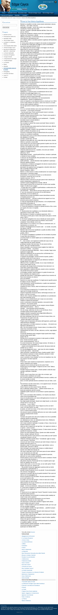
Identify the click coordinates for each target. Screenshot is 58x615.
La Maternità (25, 551)
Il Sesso (23, 547)
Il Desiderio (24, 545)
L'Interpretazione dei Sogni (10, 58)
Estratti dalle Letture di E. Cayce (9, 17)
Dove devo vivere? (26, 564)
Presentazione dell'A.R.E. (10, 36)
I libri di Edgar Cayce (48, 13)
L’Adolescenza (25, 559)
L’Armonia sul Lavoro (27, 566)
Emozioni (19, 17)
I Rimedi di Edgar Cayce (34, 13)
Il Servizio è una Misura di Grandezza (31, 585)
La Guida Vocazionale (27, 570)
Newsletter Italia (22, 13)
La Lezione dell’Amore (27, 541)
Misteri (5, 64)
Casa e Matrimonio (26, 576)
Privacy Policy (4, 605)
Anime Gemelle (25, 578)
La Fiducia (24, 598)
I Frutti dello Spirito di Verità (28, 581)
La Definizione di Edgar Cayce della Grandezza (33, 583)
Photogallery (7, 71)
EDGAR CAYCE (12, 13)
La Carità (24, 589)
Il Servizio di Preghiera (7, 15)
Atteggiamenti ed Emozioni (28, 536)
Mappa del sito (20, 612)
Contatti (25, 15)
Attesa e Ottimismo (26, 600)
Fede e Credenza (26, 596)
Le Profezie (6, 62)
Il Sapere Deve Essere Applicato (29, 591)
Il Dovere (24, 587)
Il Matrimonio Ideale (26, 560)
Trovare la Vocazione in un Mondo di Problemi (33, 572)
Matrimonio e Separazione (28, 574)
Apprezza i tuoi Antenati (27, 595)
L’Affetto (24, 543)
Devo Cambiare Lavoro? (27, 568)
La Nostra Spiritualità (9, 53)
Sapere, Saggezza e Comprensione (30, 593)
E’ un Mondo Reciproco (27, 538)
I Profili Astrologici (8, 60)
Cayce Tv (6, 75)
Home (3, 13)
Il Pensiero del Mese (8, 73)
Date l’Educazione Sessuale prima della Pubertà (33, 553)
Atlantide (17, 15)
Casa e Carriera (25, 562)
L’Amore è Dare (25, 540)
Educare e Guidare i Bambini (28, 555)
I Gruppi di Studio (8, 56)
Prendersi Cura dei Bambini (28, 557)
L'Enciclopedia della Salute (10, 45)
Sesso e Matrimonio (26, 549)
